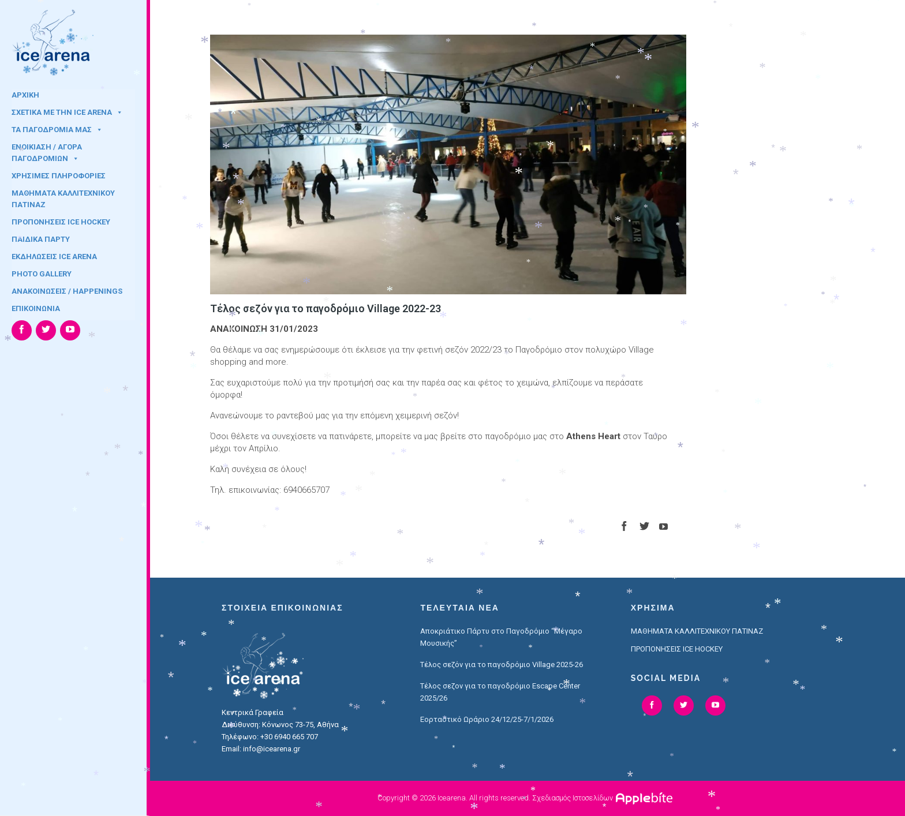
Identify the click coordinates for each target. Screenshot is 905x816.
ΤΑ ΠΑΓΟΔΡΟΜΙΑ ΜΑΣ (57, 129)
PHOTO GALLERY (42, 273)
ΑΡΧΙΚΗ (25, 95)
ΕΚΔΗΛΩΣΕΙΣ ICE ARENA (54, 256)
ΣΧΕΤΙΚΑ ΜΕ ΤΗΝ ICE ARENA (67, 112)
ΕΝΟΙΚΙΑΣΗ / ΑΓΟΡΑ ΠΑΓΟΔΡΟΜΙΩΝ (47, 151)
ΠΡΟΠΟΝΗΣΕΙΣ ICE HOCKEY (61, 222)
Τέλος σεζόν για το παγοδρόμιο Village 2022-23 (325, 308)
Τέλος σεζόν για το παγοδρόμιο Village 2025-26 (501, 664)
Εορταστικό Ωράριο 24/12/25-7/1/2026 (487, 719)
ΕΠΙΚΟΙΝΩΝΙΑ (36, 308)
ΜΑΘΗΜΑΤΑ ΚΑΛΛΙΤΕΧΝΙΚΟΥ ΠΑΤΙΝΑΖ (63, 197)
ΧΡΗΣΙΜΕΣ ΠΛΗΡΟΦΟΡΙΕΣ (59, 175)
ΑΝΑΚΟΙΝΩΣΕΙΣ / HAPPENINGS (67, 291)
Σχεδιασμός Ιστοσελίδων (572, 797)
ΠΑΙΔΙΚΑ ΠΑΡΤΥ (41, 239)
